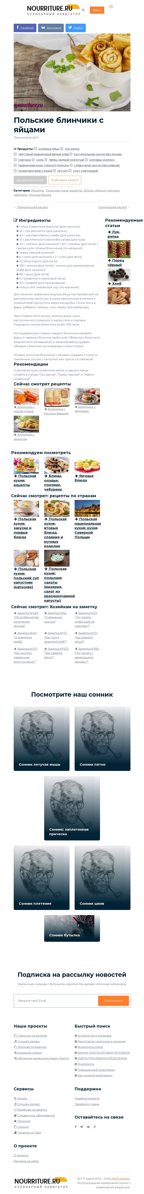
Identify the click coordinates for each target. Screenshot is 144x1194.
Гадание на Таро (27, 1132)
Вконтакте (51, 27)
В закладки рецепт (65, 180)
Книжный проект (28, 1052)
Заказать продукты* (30, 180)
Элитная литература (30, 1047)
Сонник (21, 1127)
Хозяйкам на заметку (30, 1109)
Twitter (75, 27)
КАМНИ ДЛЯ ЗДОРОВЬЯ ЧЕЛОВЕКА (104, 1052)
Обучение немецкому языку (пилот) (41, 1058)
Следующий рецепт (112, 207)
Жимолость (86, 1064)
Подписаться (113, 1000)
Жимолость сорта (90, 1047)
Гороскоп (22, 1121)
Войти (97, 10)
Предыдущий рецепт (32, 207)
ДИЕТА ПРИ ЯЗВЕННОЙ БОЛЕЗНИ (102, 1058)
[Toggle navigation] (111, 6)
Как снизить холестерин (95, 1075)
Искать (20, 1098)
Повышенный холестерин (96, 1070)
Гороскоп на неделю (30, 1035)
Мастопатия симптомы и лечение (102, 1041)
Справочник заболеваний (34, 1115)
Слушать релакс (27, 1041)
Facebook (25, 27)
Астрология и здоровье (95, 1035)
